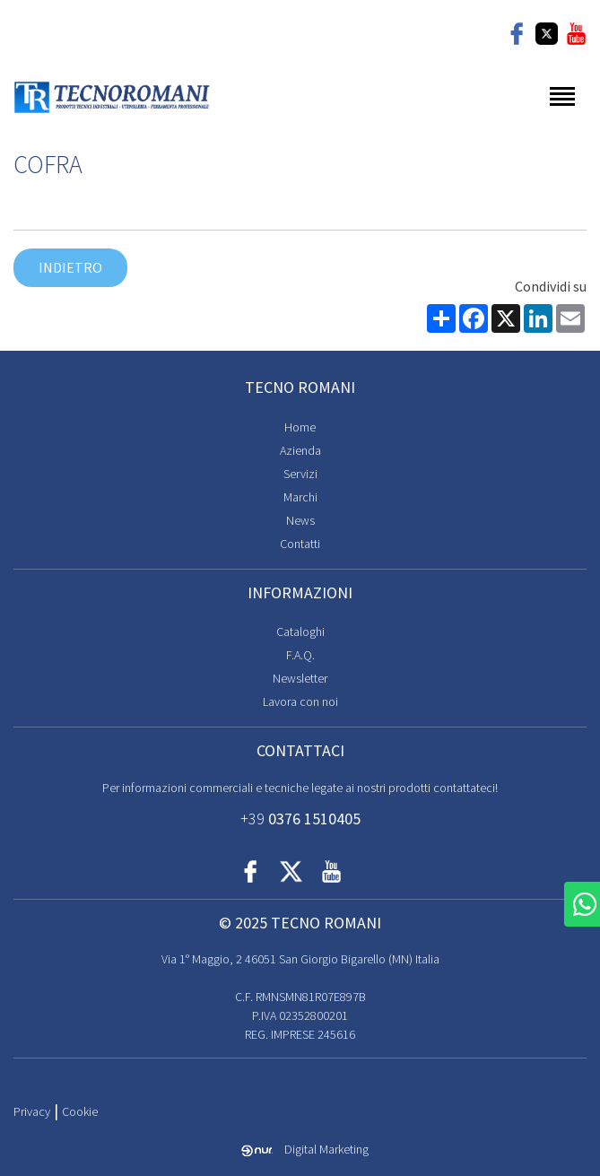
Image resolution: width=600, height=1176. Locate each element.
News (300, 520)
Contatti (300, 544)
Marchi (300, 497)
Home (300, 427)
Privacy (31, 1111)
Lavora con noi (300, 701)
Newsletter (300, 678)
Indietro (70, 267)
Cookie (80, 1111)
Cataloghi (300, 631)
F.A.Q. (300, 655)
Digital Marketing (305, 1149)
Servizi (300, 474)
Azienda (300, 450)
